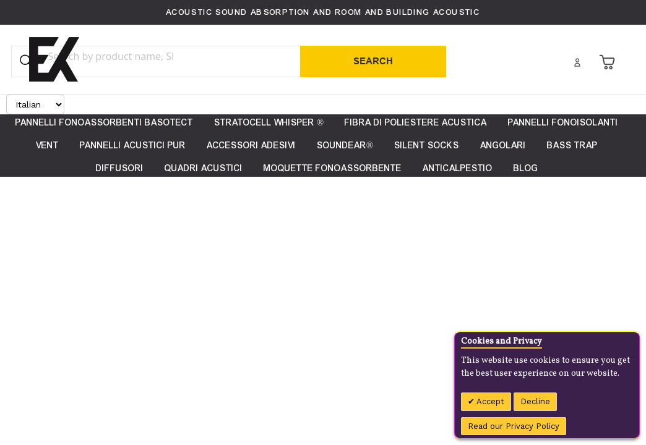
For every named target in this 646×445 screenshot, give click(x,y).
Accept (489, 401)
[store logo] (54, 59)
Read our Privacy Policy (513, 426)
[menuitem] (526, 168)
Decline (535, 401)
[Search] (373, 61)
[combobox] (135, 56)
